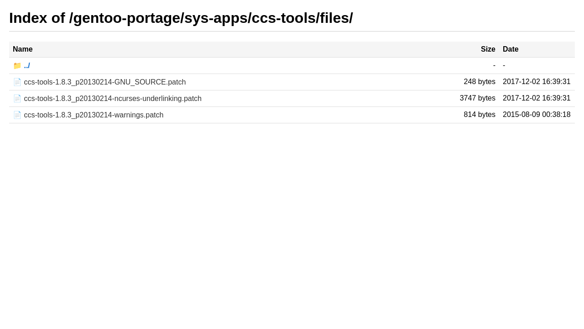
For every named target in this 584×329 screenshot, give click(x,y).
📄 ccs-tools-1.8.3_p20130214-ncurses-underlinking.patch (107, 98)
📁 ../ (21, 65)
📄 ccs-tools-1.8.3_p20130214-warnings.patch (88, 115)
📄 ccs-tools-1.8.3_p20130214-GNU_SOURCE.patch (99, 82)
